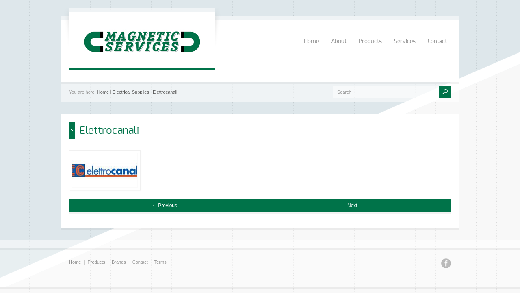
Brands (119, 262)
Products (370, 41)
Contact (437, 41)
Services (405, 41)
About (339, 41)
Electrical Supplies (131, 92)
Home (311, 41)
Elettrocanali (165, 92)
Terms (160, 262)
